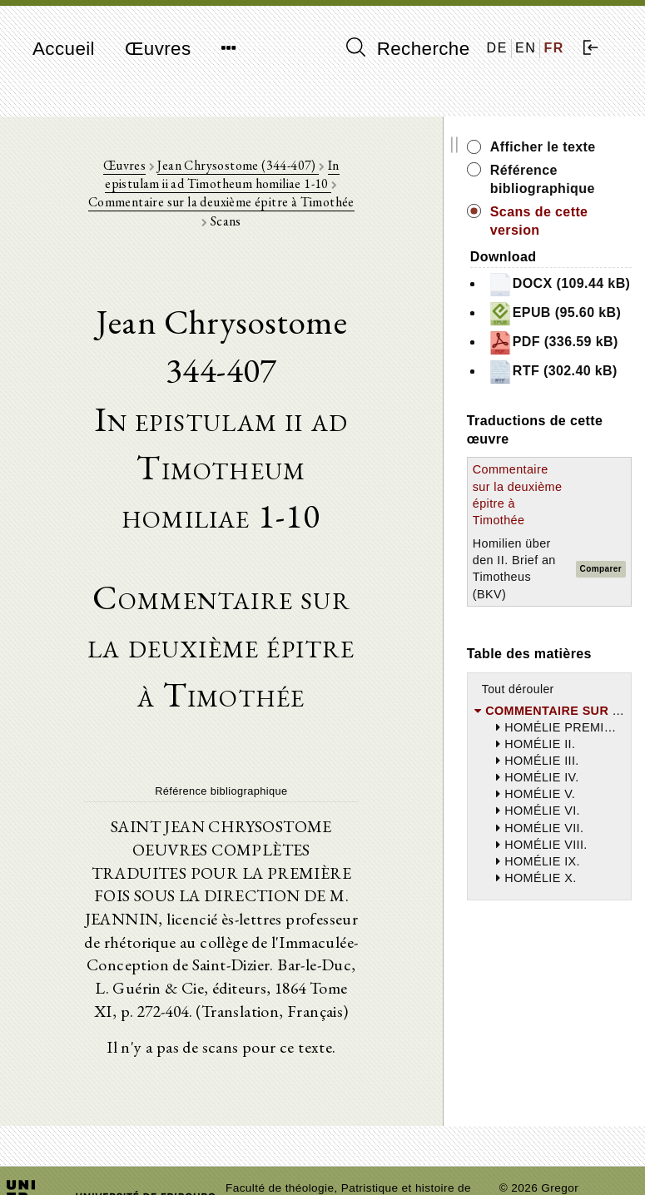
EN (525, 48)
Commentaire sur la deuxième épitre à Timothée (260, 195)
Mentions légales (544, 1183)
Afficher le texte (579, 147)
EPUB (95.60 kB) (577, 340)
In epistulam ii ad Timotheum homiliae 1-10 (245, 176)
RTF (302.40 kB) (575, 435)
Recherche (408, 48)
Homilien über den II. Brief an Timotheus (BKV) (541, 668)
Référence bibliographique (578, 179)
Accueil (63, 48)
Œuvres (158, 48)
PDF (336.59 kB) (575, 387)
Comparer (619, 668)
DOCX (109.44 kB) (560, 292)
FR (553, 48)
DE (497, 48)
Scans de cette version (575, 221)
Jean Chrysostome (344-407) (223, 167)
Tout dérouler (554, 796)
